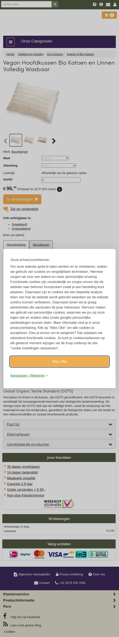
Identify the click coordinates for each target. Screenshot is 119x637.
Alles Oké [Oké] (59, 361)
